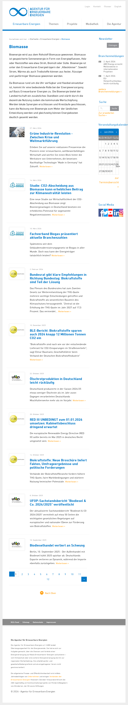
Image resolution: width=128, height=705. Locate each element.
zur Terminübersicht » (109, 182)
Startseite (34, 39)
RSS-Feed (15, 622)
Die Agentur (114, 24)
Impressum (51, 622)
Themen (53, 24)
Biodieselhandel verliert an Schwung (57, 545)
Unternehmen (33, 676)
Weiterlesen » (46, 166)
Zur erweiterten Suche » (106, 114)
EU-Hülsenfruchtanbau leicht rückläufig (112, 81)
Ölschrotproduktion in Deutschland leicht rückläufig (56, 380)
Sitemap (25, 622)
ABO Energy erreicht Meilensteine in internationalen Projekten (113, 68)
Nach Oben (50, 593)
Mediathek (92, 24)
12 (48, 579)
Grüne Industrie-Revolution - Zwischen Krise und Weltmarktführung (51, 137)
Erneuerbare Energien (26, 24)
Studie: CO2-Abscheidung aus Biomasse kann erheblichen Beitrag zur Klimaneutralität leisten (56, 189)
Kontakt (97, 6)
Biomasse (66, 39)
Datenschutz (38, 622)
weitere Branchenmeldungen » (110, 90)
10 (72, 574)
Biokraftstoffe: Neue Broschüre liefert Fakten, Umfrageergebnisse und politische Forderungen (58, 463)
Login (87, 6)
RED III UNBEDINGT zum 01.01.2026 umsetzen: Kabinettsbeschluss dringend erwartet (56, 423)
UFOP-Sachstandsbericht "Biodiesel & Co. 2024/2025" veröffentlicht (58, 502)
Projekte (72, 24)
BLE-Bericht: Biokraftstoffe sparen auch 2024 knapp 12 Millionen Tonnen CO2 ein (58, 334)
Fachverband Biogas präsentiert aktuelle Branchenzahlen (54, 236)
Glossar (107, 6)
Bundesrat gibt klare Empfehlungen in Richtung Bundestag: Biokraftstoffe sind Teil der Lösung (58, 278)
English (117, 6)
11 (79, 574)
